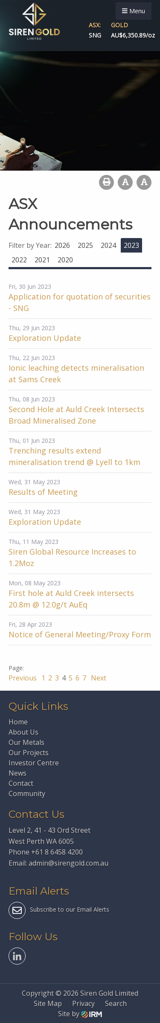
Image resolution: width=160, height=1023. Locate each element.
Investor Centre (34, 762)
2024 (108, 245)
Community (27, 793)
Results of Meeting (43, 492)
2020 (65, 259)
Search (116, 1003)
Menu (133, 11)
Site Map (48, 1003)
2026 (62, 245)
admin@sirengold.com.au (68, 863)
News (17, 773)
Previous (23, 678)
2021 (42, 259)
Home (18, 722)
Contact (21, 783)
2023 (131, 245)
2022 (19, 259)
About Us (23, 732)
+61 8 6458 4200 (57, 852)
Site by (80, 1013)
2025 (85, 245)
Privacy (83, 1003)
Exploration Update (45, 338)
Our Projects (29, 752)
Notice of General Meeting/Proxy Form (80, 634)
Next (97, 678)
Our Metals (26, 742)
